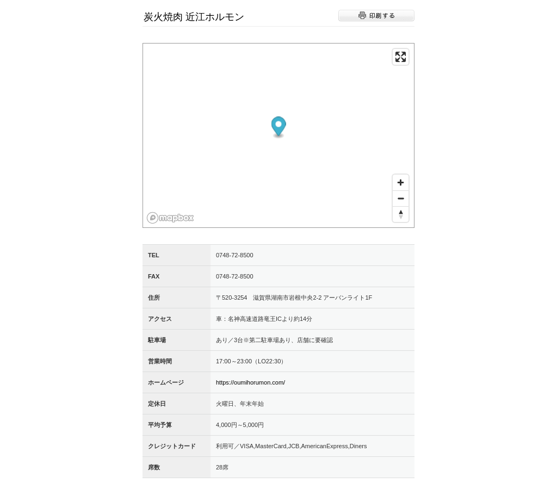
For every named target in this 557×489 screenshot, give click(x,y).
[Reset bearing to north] (401, 214)
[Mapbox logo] (170, 218)
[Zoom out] (401, 198)
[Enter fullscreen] (401, 57)
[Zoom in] (401, 182)
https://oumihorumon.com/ (250, 382)
